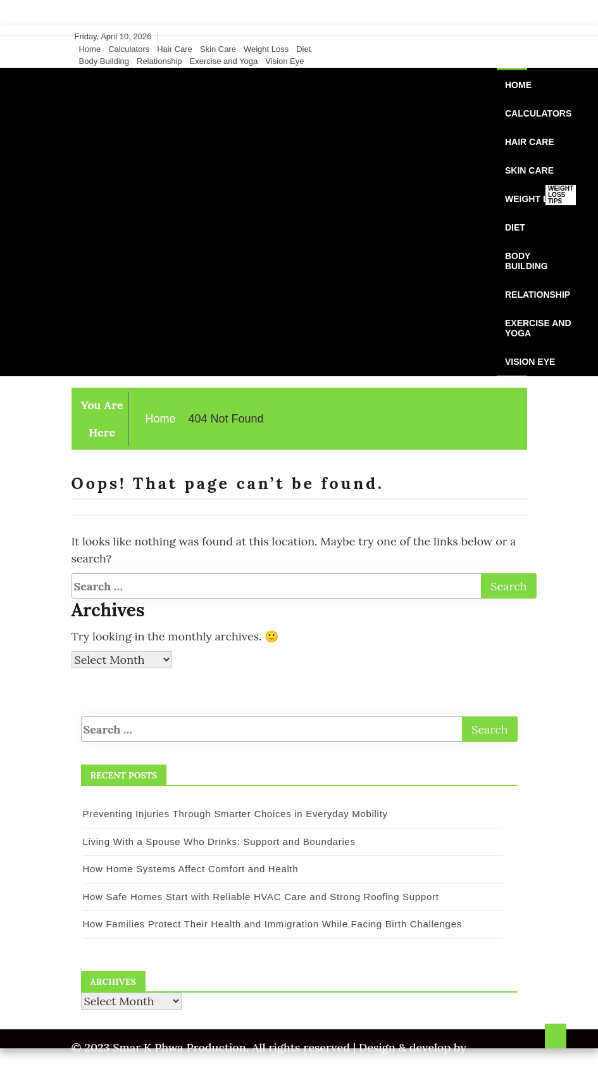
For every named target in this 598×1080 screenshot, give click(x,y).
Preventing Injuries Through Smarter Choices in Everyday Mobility (235, 813)
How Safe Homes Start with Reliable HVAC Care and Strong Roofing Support (261, 896)
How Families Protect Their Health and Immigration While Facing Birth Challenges (272, 923)
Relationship (159, 61)
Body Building (104, 61)
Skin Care (218, 49)
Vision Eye (284, 61)
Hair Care (174, 49)
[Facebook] (483, 37)
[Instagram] (507, 37)
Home (90, 49)
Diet (303, 49)
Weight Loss (266, 49)
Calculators (128, 49)
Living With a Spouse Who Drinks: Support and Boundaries (219, 841)
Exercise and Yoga (224, 61)
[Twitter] (495, 37)
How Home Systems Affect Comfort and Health (191, 868)
